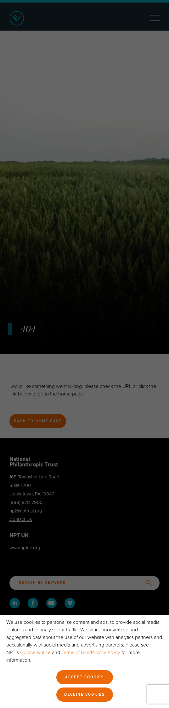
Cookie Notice (35, 652)
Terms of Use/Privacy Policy (90, 652)
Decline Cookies (84, 694)
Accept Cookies (84, 677)
